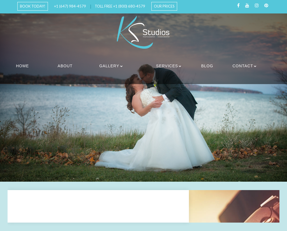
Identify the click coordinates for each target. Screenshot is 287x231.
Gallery (109, 66)
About (65, 66)
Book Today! (32, 6)
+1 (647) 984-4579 (70, 6)
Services (167, 66)
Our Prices (164, 6)
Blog (207, 66)
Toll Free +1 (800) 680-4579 (120, 6)
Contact (242, 66)
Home (22, 66)
